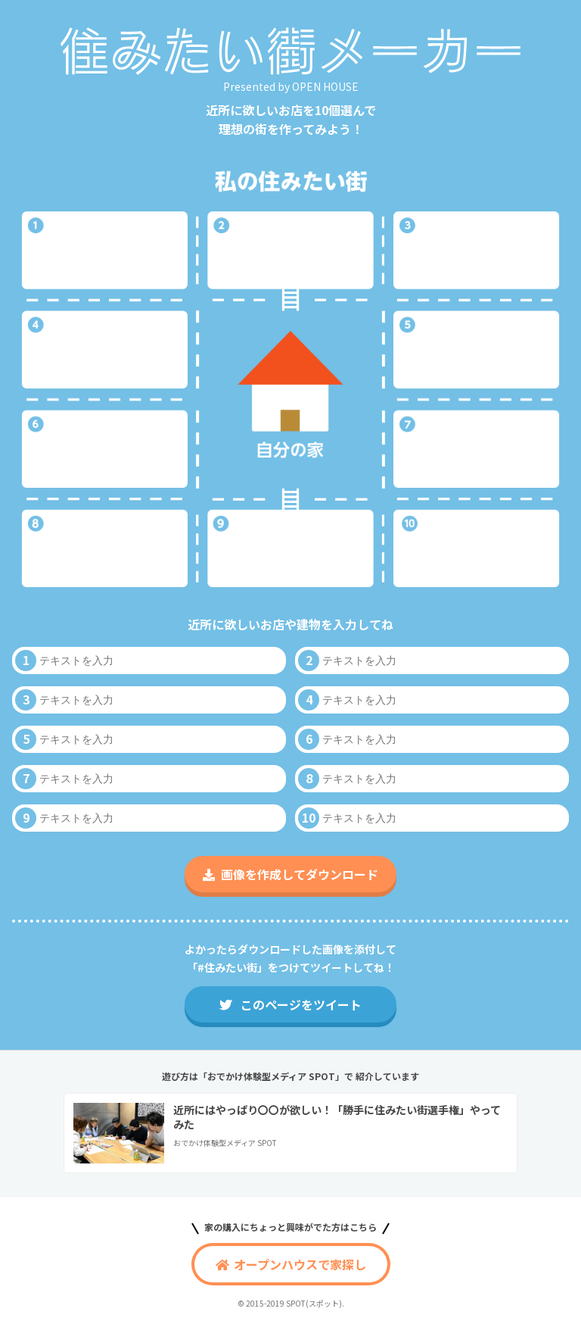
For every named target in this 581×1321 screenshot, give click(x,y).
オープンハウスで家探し (291, 1264)
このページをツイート (290, 1004)
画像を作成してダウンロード (290, 874)
